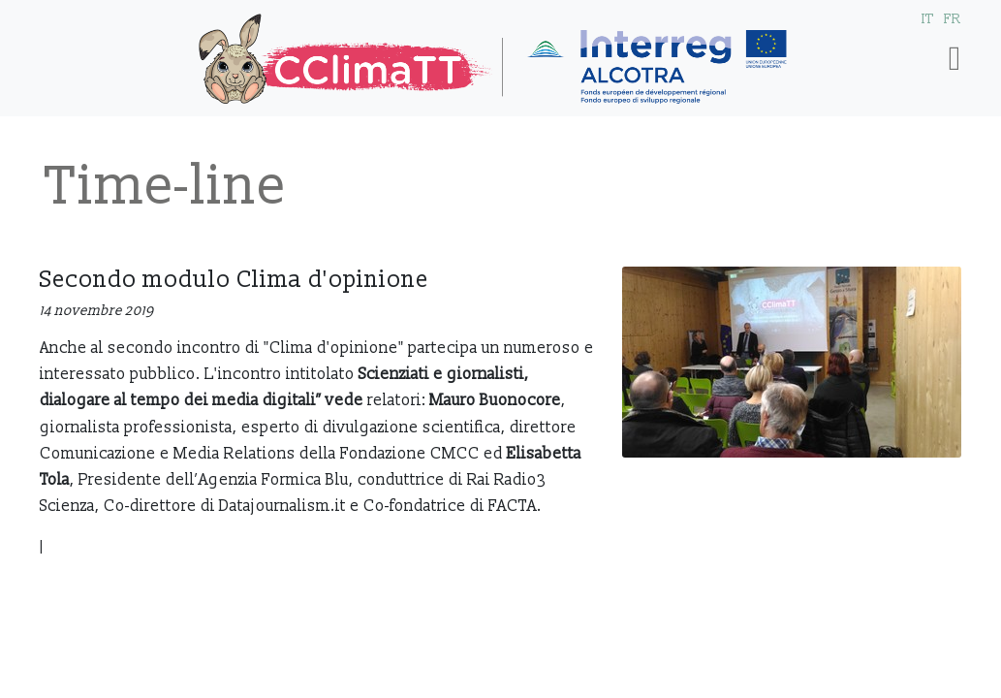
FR (952, 19)
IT (928, 19)
